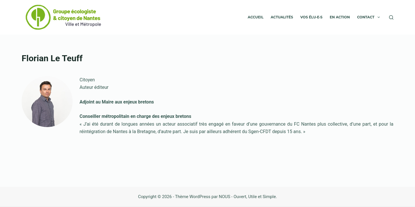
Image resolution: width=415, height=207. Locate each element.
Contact (369, 17)
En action (340, 17)
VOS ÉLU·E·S (311, 17)
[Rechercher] (391, 17)
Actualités (282, 17)
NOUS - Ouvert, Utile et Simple (247, 196)
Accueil (256, 17)
